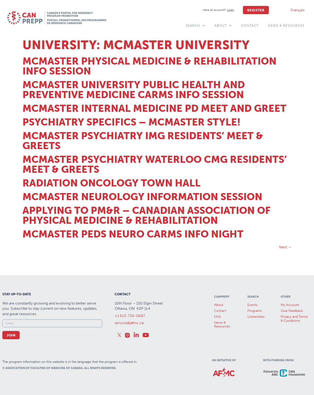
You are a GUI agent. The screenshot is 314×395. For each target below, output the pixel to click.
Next (285, 247)
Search (195, 25)
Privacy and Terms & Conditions (294, 319)
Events (252, 305)
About (223, 25)
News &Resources (222, 325)
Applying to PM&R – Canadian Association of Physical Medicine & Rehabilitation (146, 215)
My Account (290, 305)
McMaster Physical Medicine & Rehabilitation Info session (149, 66)
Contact (249, 26)
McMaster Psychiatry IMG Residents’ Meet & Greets (142, 141)
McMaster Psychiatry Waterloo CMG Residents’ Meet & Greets (154, 164)
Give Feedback (292, 311)
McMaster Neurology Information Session (142, 197)
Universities (255, 317)
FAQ (217, 317)
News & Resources (286, 26)
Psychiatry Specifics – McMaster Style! (131, 122)
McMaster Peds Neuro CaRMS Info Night (132, 234)
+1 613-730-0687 (130, 315)
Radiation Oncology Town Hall (111, 183)
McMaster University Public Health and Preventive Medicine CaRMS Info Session (133, 90)
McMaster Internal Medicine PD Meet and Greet (154, 108)
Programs (254, 311)
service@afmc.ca (129, 323)
